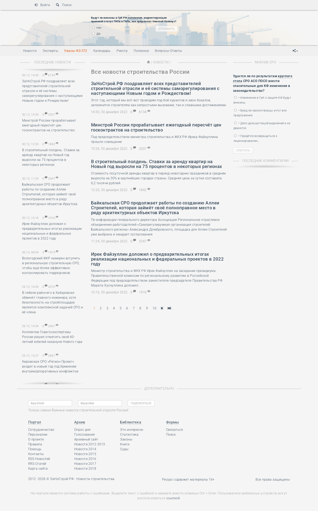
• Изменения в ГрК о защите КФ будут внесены (262, 100)
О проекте (36, 439)
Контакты (36, 454)
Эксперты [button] (50, 51)
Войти (42, 5)
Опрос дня (82, 430)
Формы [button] (172, 422)
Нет (97, 27)
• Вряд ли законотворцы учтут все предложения (260, 113)
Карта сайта (38, 468)
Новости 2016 (85, 459)
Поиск (64, 5)
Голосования (84, 434)
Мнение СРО (265, 62)
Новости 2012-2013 (89, 444)
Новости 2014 (85, 449)
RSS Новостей (39, 459)
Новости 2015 (85, 454)
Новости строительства (95, 479)
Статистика (129, 434)
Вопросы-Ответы (168, 51)
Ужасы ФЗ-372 (75, 51)
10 (154, 308)
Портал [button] (34, 422)
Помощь (35, 449)
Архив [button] (79, 422)
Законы (126, 439)
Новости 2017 (85, 464)
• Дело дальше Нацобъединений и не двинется (261, 126)
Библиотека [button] (130, 422)
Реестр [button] (122, 51)
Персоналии (37, 434)
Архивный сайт (86, 439)
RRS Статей (37, 464)
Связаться (174, 430)
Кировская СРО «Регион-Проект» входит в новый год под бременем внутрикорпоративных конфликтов (50, 366)
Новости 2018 (85, 468)
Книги (124, 444)
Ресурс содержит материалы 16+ (188, 479)
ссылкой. (173, 498)
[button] (295, 51)
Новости (161, 62)
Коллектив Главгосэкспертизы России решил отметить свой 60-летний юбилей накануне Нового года (52, 337)
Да (96, 33)
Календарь (102, 51)
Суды (124, 449)
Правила (35, 444)
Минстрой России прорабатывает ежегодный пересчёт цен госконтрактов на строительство (49, 125)
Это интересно (131, 430)
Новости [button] (30, 51)
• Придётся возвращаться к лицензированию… (255, 138)
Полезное (141, 51)
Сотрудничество (41, 430)
